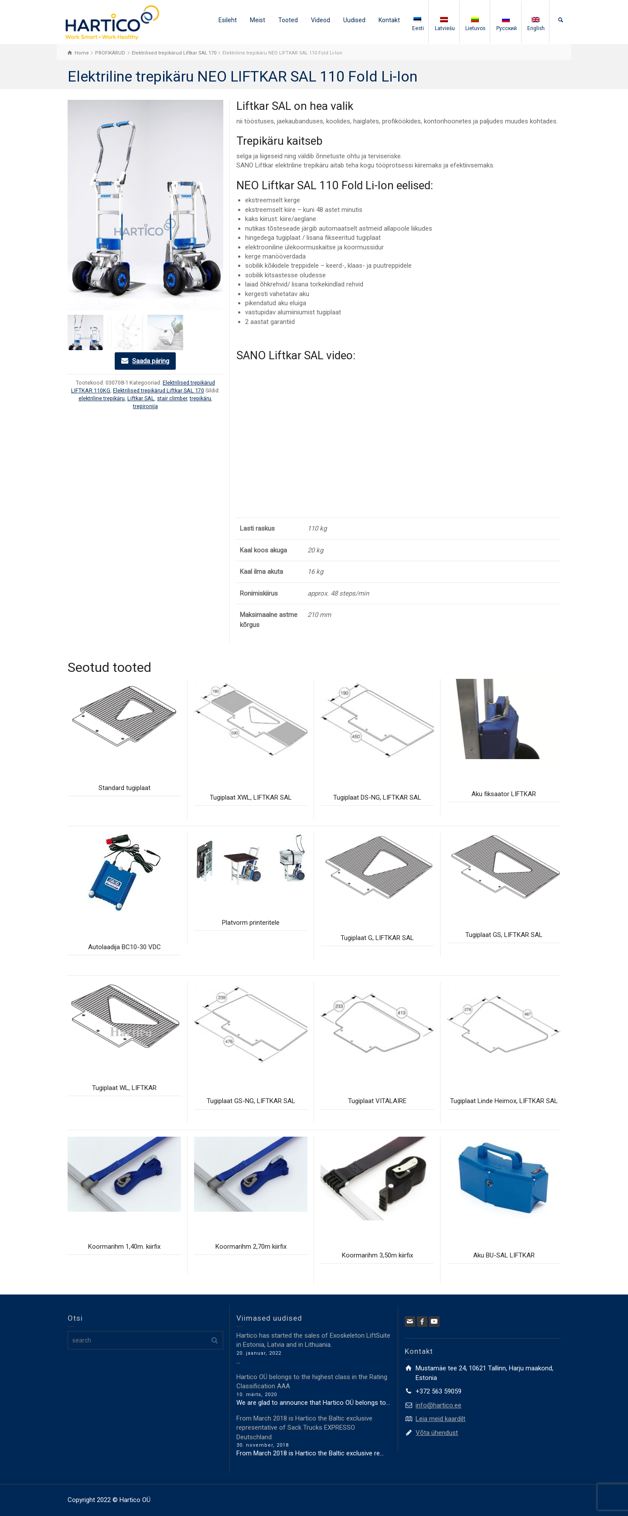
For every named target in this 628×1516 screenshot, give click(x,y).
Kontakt (389, 20)
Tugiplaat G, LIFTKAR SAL (377, 938)
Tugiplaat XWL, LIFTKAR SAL (251, 797)
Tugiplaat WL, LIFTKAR (124, 1088)
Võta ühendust (437, 1433)
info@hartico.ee (438, 1405)
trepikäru (200, 398)
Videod (320, 20)
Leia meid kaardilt (440, 1419)
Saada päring (150, 361)
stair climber (172, 398)
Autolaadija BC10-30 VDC (124, 947)
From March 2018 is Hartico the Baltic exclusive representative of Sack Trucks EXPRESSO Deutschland (304, 1427)
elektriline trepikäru (101, 398)
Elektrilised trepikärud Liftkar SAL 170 (158, 390)
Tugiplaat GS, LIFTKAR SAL (504, 935)
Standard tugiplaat (124, 788)
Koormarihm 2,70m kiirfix (251, 1246)
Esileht (227, 20)
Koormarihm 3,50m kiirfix (377, 1255)
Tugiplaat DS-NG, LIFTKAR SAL (377, 797)
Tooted (288, 20)
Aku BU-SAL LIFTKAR (504, 1255)
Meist (257, 20)
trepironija (145, 406)
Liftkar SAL (140, 398)
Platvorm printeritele (251, 923)
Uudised (354, 20)
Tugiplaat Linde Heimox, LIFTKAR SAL (504, 1101)
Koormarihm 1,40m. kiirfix (124, 1246)
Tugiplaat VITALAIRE (377, 1101)
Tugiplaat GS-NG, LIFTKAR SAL (251, 1101)
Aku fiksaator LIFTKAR (503, 794)
